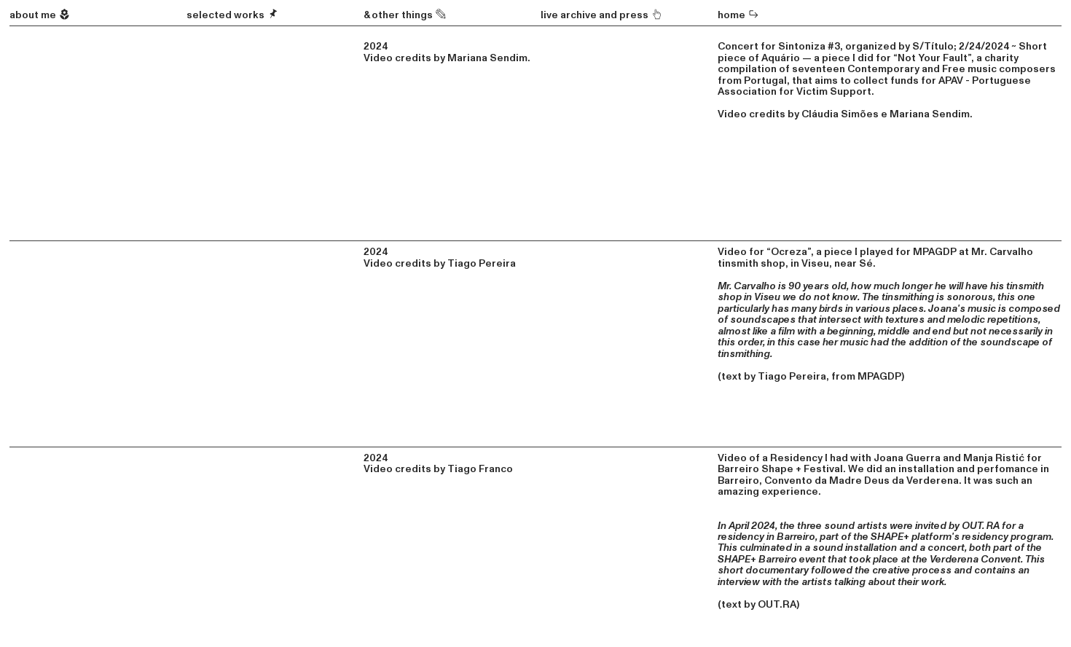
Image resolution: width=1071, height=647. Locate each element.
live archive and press (596, 15)
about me (40, 15)
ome (741, 15)
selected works (233, 15)
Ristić (1009, 458)
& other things (405, 15)
